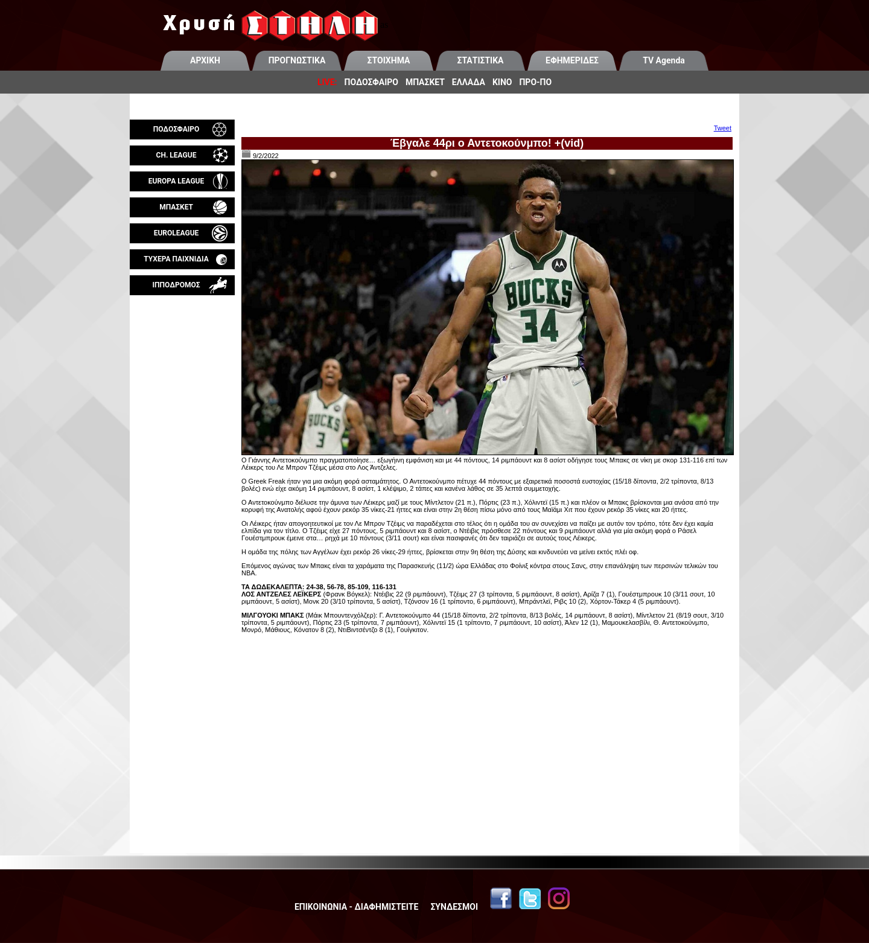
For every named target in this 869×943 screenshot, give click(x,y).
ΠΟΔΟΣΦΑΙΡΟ (371, 82)
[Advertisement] (182, 437)
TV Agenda (664, 60)
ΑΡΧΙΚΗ (205, 60)
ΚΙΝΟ (502, 82)
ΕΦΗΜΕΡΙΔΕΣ (572, 60)
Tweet (722, 128)
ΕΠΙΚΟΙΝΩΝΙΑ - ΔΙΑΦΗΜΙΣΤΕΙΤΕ (356, 907)
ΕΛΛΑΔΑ (468, 82)
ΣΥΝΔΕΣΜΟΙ (454, 907)
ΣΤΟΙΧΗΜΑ (389, 60)
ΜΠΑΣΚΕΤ (425, 82)
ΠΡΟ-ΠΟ (535, 82)
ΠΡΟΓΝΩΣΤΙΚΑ (297, 60)
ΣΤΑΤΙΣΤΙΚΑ (480, 60)
